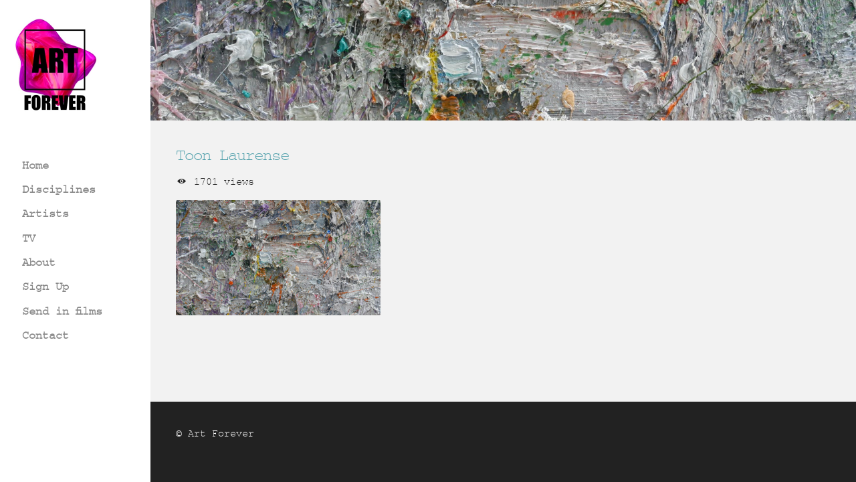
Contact (45, 335)
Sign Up (45, 286)
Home (35, 165)
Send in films (62, 311)
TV (28, 238)
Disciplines (59, 189)
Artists (45, 213)
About (39, 262)
